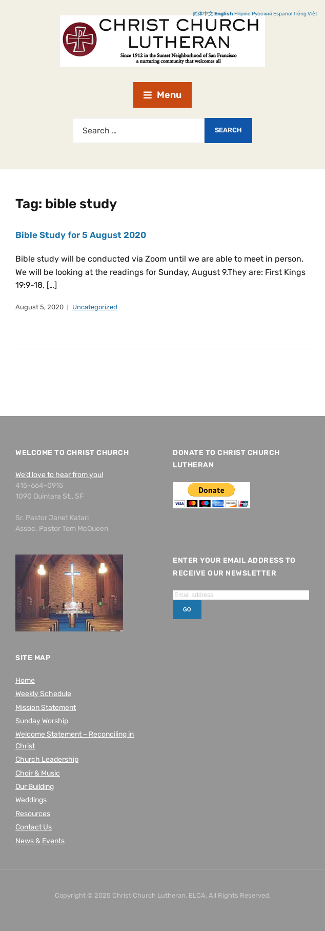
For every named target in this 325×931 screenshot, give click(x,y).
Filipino (242, 14)
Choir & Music (37, 773)
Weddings (31, 800)
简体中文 (203, 14)
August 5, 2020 (39, 307)
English (223, 14)
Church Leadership (46, 759)
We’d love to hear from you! (59, 474)
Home (25, 680)
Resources (32, 813)
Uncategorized (94, 307)
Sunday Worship (41, 721)
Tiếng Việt (305, 14)
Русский (262, 14)
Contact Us (33, 827)
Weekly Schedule (43, 693)
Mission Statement (45, 707)
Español (282, 14)
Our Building (34, 786)
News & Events (40, 841)
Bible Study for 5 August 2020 (80, 235)
